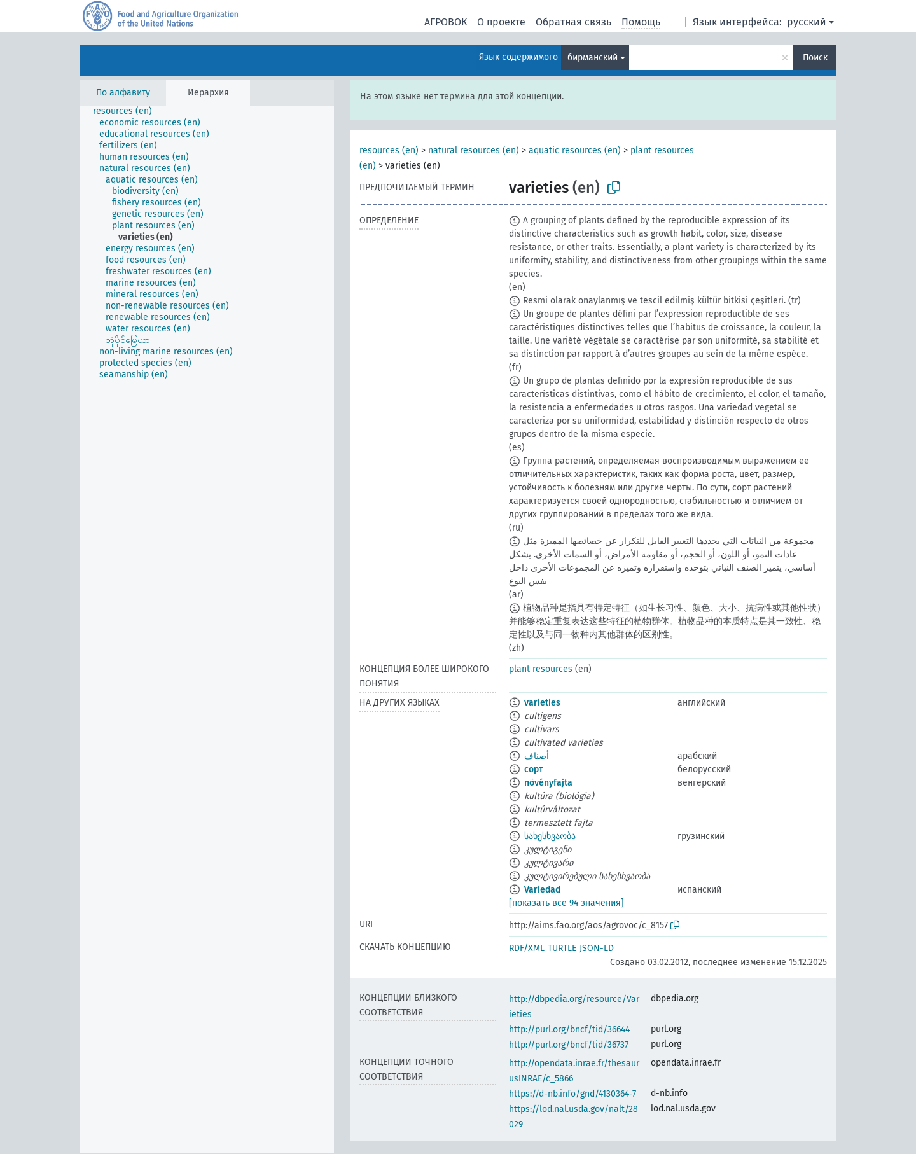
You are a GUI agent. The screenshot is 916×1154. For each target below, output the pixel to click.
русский (806, 22)
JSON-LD (596, 948)
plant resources (540, 669)
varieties (542, 702)
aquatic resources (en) (575, 150)
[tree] (207, 629)
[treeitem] (127, 111)
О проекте (501, 22)
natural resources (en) (473, 150)
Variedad (542, 889)
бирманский (592, 57)
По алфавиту (123, 92)
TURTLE (562, 948)
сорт (533, 769)
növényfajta (548, 782)
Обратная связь (573, 22)
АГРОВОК (445, 22)
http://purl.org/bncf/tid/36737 (568, 1044)
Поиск (815, 57)
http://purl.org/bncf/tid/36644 (569, 1029)
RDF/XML (527, 948)
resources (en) (389, 150)
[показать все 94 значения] (566, 903)
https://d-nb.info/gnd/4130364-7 (572, 1093)
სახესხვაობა (550, 836)
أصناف (536, 756)
